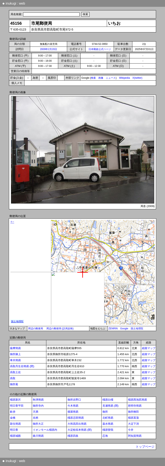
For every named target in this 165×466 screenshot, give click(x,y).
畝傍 (12, 411)
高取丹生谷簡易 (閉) (22, 366)
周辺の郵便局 (35, 328)
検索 (93, 77)
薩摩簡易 (15, 348)
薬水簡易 (107, 423)
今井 (130, 429)
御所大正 (38, 423)
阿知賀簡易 (135, 435)
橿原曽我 (107, 429)
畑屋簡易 (73, 411)
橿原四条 (73, 435)
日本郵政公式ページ (100, 49)
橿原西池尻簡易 (137, 399)
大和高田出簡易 (77, 423)
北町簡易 (107, 417)
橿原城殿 (15, 435)
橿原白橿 (107, 399)
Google (124, 328)
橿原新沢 (15, 399)
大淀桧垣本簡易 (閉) (80, 429)
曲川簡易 (38, 435)
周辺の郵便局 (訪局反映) (60, 328)
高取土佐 (15, 372)
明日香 (14, 429)
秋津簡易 (38, 399)
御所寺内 (38, 405)
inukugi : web (13, 3)
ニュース (111, 77)
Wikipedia (124, 77)
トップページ (145, 446)
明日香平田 (16, 405)
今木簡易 (73, 405)
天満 (35, 411)
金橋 (12, 417)
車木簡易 (15, 360)
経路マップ (148, 348)
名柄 (35, 417)
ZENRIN (113, 328)
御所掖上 (15, 354)
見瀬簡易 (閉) (110, 405)
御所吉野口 (74, 399)
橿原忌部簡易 (76, 417)
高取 (12, 378)
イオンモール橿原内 (45, 429)
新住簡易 (15, 423)
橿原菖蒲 (133, 417)
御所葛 (14, 384)
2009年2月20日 (48, 49)
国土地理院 (137, 328)
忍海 (105, 435)
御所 (105, 411)
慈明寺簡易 (135, 405)
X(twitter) (137, 77)
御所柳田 (133, 411)
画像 (100, 77)
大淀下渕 (133, 423)
